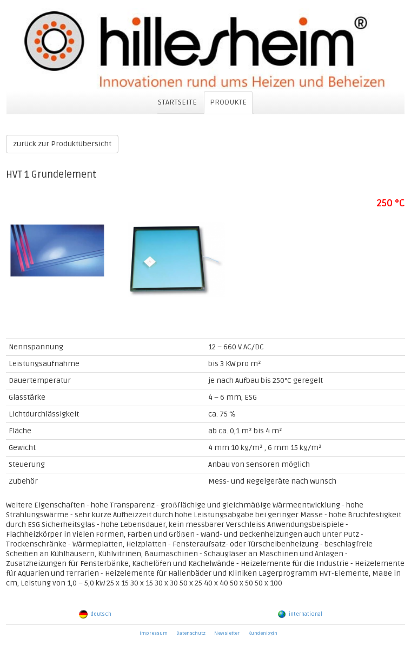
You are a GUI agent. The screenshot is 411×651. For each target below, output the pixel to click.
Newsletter (227, 633)
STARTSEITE (177, 102)
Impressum (154, 633)
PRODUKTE (228, 102)
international (299, 614)
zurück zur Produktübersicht (62, 143)
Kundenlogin (262, 633)
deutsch (95, 614)
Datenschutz (190, 633)
